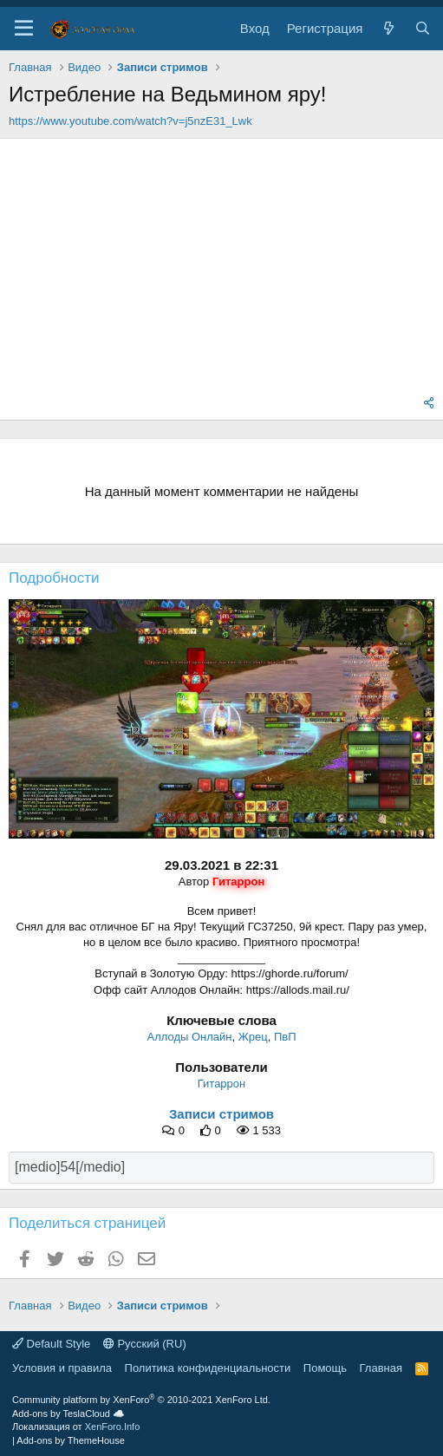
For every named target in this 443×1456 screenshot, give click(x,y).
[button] (23, 28)
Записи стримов (221, 1114)
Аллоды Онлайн (189, 1036)
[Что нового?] (388, 28)
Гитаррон (221, 1083)
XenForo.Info (112, 1426)
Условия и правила (62, 1367)
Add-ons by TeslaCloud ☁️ (68, 1413)
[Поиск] (423, 28)
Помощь (325, 1367)
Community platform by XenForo (141, 1399)
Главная (381, 1367)
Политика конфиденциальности (208, 1367)
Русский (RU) (144, 1343)
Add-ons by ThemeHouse (70, 1440)
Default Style (51, 1343)
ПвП (285, 1036)
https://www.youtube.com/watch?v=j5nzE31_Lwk (130, 120)
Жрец (253, 1036)
